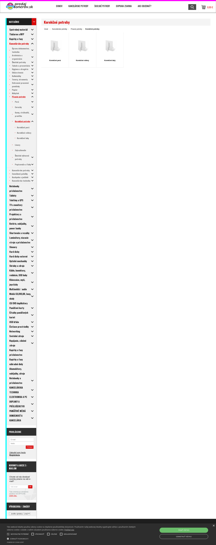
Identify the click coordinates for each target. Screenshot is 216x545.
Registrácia (14, 455)
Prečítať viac (69, 530)
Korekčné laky (109, 60)
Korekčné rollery (82, 60)
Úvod (46, 29)
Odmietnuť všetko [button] (184, 536)
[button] (72, 538)
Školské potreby (102, 6)
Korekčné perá (55, 60)
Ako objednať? (144, 6)
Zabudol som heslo (17, 452)
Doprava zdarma (124, 6)
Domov (59, 6)
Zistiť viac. (13, 496)
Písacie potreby (76, 29)
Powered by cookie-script (15, 542)
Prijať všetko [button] (183, 530)
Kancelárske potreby (78, 6)
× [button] (214, 526)
